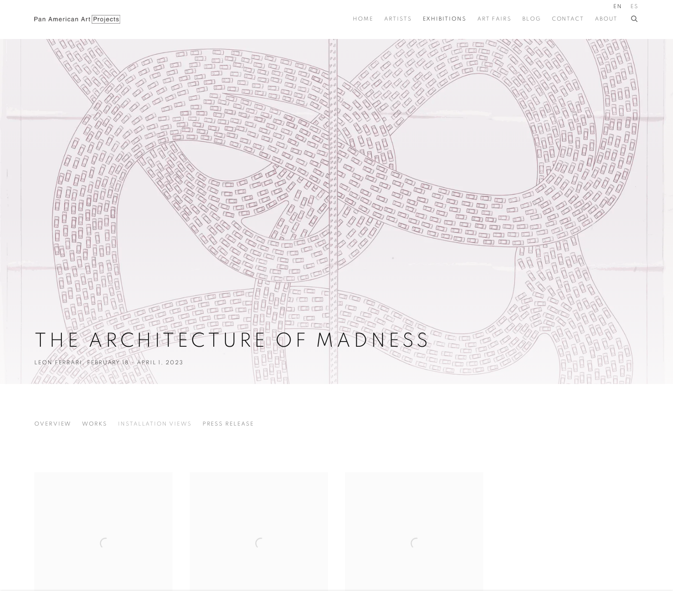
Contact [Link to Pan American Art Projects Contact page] (568, 19)
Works (94, 424)
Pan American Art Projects (77, 19)
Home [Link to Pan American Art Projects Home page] (363, 19)
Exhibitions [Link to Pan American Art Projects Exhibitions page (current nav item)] (445, 19)
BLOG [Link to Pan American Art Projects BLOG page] (531, 19)
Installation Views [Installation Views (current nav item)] (155, 424)
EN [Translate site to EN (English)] (617, 6)
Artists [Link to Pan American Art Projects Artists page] (398, 19)
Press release (228, 424)
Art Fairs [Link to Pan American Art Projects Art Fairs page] (494, 19)
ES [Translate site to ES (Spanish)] (635, 6)
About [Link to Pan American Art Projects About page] (606, 19)
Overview (52, 424)
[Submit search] (635, 17)
